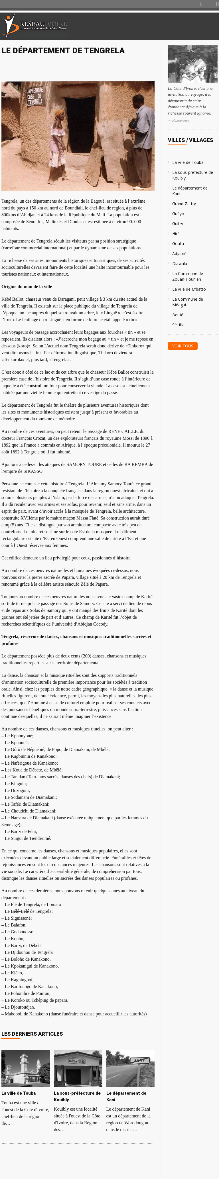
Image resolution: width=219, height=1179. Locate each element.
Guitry (177, 223)
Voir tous (182, 346)
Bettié (177, 314)
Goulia (178, 243)
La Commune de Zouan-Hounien (187, 276)
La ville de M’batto (189, 289)
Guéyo (178, 213)
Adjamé (179, 253)
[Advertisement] (151, 26)
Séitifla (178, 324)
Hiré (176, 233)
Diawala (179, 263)
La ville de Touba (188, 162)
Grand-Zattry (184, 203)
